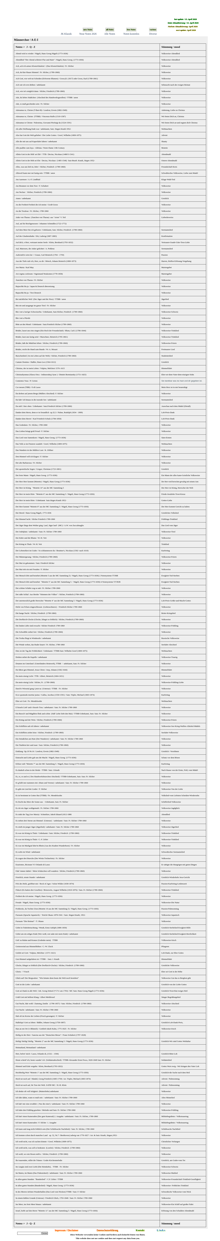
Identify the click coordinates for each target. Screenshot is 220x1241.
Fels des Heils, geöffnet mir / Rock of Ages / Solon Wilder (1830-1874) (45, 884)
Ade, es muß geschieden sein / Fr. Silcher (32, 104)
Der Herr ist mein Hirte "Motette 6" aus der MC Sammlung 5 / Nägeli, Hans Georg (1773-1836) (55, 494)
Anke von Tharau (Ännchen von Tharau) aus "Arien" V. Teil (41, 217)
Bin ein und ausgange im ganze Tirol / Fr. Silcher (36, 305)
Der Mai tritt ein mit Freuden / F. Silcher (32, 569)
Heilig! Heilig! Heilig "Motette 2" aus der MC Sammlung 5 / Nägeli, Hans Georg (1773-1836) (54, 1041)
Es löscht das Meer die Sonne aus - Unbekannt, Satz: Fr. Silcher (42, 802)
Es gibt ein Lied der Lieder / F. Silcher (31, 789)
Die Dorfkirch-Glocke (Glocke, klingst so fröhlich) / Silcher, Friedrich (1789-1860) (50, 619)
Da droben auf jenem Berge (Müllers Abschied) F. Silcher (39, 393)
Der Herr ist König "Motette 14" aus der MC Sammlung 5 (40, 488)
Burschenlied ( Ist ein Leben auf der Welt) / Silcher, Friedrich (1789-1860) (46, 356)
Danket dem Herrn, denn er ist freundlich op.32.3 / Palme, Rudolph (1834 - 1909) (49, 412)
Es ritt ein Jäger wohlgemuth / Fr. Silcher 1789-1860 (37, 808)
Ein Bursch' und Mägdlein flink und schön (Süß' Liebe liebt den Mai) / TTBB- (62, 713)
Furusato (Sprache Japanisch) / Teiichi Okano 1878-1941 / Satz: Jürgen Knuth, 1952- (50, 915)
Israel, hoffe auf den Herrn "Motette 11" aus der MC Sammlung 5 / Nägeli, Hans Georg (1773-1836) (56, 1211)
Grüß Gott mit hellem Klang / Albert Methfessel (35, 997)
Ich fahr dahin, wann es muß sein (29, 1097)
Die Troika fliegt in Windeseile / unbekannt (33, 638)
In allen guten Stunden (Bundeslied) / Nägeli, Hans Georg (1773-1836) (45, 1185)
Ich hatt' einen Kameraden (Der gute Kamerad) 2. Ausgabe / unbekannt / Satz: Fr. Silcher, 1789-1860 (57, 1116)
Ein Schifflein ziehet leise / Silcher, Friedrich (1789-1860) (39, 732)
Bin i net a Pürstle (23, 318)
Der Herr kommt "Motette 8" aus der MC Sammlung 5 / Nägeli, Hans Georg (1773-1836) (52, 506)
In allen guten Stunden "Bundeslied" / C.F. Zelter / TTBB (39, 1179)
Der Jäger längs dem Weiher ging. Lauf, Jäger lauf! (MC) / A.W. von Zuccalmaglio (50, 525)
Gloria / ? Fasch (22, 971)
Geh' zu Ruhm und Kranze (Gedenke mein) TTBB (37, 940)
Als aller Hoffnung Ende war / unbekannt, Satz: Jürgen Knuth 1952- (43, 129)
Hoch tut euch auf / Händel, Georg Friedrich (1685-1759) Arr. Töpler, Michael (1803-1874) (53, 1079)
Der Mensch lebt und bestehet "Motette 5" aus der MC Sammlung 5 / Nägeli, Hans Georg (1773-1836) (58, 582)
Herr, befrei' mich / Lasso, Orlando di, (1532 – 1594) (37, 1054)
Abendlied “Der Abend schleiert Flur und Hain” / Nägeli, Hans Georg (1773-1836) (50, 60)
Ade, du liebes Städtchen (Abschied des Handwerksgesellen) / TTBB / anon (47, 97)
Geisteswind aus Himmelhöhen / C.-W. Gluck (34, 946)
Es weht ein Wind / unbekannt (28, 852)
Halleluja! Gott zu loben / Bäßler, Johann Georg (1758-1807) (40, 1022)
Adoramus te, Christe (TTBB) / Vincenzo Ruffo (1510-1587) (41, 116)
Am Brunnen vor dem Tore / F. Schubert (32, 186)
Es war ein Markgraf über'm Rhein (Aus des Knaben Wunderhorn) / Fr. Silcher (48, 846)
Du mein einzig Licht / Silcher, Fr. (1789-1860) (35, 682)
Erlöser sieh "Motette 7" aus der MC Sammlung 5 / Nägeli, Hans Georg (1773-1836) (50, 764)
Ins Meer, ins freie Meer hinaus (33, 1204)
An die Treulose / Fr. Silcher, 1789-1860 (32, 211)
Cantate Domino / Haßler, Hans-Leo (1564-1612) (36, 362)
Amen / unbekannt (23, 198)
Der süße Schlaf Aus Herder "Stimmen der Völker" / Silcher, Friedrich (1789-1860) (50, 594)
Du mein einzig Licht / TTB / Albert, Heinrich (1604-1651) (40, 676)
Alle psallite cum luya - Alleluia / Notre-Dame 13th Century (40, 148)
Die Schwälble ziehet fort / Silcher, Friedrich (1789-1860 (39, 632)
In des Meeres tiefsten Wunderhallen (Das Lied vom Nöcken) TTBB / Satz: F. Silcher (50, 1192)
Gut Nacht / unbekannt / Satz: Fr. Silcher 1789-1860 (37, 1010)
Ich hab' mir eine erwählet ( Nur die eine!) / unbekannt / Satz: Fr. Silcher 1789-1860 (50, 1104)
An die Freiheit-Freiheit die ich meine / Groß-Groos (37, 205)
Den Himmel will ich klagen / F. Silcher (32, 456)
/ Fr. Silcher (59, 858)
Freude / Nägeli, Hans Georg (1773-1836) (33, 902)
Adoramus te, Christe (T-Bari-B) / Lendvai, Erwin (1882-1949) (41, 110)
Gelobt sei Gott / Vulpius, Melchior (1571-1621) (36, 953)
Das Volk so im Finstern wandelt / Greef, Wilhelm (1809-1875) (41, 444)
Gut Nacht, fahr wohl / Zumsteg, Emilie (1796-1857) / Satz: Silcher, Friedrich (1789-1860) (53, 1003)
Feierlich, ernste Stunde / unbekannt (30, 877)
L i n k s (161, 1230)
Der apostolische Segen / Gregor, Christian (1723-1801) (38, 469)
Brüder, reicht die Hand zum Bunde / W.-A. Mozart (36, 349)
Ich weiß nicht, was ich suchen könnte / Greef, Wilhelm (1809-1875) (44, 1141)
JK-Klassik (66, 34)
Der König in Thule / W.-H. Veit (29, 544)
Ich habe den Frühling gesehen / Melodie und (45, 1110)
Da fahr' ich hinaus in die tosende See (36, 400)
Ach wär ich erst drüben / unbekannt (30, 85)
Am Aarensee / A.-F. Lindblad (28, 179)
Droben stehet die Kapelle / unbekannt (31, 657)
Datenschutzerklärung (107, 1230)
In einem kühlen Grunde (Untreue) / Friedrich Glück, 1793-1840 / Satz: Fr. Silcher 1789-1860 (54, 1198)
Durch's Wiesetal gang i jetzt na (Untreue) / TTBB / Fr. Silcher (42, 688)
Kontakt (140, 1230)
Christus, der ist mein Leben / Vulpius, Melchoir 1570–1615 (40, 368)
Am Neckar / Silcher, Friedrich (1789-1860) (34, 192)
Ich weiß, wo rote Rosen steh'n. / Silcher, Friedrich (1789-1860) (42, 1154)
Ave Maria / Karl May (25, 267)
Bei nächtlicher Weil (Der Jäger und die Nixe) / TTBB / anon (41, 299)
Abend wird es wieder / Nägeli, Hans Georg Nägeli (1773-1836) (42, 53)
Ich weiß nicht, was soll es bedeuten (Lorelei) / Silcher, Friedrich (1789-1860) (48, 1148)
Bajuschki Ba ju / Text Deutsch (28, 293)
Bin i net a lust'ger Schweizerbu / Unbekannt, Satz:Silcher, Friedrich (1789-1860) (49, 312)
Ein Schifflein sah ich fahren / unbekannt (32, 726)
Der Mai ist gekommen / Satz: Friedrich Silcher (35, 563)
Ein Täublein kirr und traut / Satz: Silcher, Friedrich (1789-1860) (42, 745)
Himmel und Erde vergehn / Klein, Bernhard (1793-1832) (39, 1066)
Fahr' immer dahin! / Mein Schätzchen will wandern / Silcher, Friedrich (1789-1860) (50, 871)
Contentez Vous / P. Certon (26, 381)
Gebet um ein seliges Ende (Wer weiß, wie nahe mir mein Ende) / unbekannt (47, 934)
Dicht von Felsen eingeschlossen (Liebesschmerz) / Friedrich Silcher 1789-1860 (49, 607)
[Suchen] (29, 1233)
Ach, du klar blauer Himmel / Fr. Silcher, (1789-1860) (38, 72)
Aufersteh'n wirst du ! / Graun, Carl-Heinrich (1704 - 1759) (40, 255)
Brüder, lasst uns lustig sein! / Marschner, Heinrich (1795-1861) (42, 337)
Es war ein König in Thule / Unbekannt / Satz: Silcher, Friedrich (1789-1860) (47, 833)
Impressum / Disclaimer (66, 1230)
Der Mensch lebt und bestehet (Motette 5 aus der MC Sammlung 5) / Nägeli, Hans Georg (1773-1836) (57, 575)
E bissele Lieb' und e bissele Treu (29, 707)
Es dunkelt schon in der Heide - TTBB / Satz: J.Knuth (37, 770)
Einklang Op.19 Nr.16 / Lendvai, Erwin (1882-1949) (37, 751)
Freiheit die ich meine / (39, 896)
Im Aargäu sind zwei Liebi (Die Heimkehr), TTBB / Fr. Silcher (42, 1167)
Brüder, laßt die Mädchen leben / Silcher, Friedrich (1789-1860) (42, 343)
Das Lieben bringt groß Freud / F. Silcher (32, 431)
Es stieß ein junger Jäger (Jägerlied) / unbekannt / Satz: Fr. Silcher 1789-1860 (47, 827)
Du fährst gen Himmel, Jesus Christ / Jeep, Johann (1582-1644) (41, 670)
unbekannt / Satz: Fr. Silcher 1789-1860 (60, 707)
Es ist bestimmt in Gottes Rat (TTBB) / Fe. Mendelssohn (39, 795)
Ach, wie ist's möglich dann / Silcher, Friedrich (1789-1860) (40, 91)
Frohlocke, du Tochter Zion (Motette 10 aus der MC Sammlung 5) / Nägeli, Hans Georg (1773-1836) (57, 909)
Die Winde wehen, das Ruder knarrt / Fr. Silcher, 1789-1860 (40, 644)
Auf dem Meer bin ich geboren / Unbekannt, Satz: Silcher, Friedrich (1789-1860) (49, 230)
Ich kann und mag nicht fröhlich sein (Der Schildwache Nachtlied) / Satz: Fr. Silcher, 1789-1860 (55, 1129)
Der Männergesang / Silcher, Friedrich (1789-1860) (37, 557)
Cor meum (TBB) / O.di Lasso (28, 387)
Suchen (44, 1233)
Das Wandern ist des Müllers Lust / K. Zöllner (34, 450)
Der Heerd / (33, 513)
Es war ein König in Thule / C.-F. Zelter (32, 839)
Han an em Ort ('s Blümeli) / (46, 1029)
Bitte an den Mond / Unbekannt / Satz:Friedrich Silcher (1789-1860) (43, 324)
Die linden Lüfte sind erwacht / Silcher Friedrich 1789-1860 (40, 626)
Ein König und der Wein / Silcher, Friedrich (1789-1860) (39, 720)
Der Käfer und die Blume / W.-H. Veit (31, 538)
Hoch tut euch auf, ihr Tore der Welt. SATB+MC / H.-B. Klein (41, 1085)
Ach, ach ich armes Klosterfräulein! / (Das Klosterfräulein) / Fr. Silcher (45, 66)
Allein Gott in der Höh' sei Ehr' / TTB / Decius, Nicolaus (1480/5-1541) (45, 154)
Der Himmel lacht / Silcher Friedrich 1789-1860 (35, 519)
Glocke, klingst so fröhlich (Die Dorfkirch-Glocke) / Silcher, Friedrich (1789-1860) (50, 965)
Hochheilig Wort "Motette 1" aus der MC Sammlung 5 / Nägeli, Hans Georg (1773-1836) (52, 1072)
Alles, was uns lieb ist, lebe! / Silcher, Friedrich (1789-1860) (40, 167)
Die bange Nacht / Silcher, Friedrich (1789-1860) (36, 613)
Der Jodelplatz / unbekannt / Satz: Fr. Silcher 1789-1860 (38, 532)
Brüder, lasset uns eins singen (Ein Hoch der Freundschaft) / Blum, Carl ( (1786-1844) (51, 330)
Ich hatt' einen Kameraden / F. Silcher (31, 1122)
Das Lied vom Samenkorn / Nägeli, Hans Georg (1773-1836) (41, 437)
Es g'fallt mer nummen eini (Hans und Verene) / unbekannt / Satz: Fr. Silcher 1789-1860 (52, 783)
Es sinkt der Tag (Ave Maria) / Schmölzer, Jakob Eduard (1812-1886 (44, 814)
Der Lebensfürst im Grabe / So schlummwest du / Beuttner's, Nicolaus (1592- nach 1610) (52, 550)
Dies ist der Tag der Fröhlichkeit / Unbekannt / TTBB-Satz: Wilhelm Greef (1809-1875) (51, 651)
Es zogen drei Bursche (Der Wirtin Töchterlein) (35, 858)
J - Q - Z (30, 47)
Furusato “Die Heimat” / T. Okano (30, 921)
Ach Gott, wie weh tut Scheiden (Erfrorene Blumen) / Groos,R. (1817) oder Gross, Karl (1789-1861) (57, 78)
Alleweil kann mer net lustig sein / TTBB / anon (35, 173)
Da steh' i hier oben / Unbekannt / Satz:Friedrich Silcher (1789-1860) (44, 406)
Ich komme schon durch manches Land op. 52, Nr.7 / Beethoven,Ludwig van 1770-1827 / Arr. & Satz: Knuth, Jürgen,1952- (66, 1135)
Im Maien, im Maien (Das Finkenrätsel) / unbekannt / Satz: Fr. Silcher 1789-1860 (49, 1173)
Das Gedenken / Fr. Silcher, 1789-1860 (31, 425)
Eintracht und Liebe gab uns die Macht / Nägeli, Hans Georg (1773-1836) (46, 757)
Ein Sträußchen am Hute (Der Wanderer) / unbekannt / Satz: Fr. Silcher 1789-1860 (49, 739)
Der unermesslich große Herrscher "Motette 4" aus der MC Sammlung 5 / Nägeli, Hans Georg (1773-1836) (59, 601)
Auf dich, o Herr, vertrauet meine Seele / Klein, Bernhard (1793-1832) (44, 242)
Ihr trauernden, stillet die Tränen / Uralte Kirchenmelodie (39, 1160)
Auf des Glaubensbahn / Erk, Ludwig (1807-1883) (36, 236)
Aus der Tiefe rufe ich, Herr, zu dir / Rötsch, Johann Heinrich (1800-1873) (46, 261)
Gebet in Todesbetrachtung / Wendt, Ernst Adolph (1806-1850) (41, 928)
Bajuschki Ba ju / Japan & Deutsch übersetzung (35, 286)
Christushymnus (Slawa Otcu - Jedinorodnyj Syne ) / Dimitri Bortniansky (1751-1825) (51, 374)
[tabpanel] (110, 635)
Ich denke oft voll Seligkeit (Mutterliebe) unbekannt (37, 1091)
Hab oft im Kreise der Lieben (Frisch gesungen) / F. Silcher (40, 1016)
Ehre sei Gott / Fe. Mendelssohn (29, 701)
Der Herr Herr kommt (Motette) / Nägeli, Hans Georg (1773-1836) (43, 481)
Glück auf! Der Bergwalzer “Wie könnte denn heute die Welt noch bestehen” (47, 978)
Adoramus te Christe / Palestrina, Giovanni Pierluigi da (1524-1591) (43, 123)
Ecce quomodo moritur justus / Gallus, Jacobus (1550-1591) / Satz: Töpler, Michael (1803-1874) (55, 695)
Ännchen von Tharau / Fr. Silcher (29, 280)
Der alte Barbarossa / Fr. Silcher (29, 463)
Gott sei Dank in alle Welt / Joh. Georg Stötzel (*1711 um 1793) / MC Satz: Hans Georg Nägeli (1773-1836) (60, 991)
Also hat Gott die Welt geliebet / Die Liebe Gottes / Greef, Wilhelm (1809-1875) (48, 135)
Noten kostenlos (131, 34)
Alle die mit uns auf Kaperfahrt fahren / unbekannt (36, 141)
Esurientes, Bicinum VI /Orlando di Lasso (33, 864)
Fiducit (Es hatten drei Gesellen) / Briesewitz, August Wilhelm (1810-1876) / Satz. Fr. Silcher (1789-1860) (59, 890)
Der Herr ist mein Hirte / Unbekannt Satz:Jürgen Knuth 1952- (41, 500)
